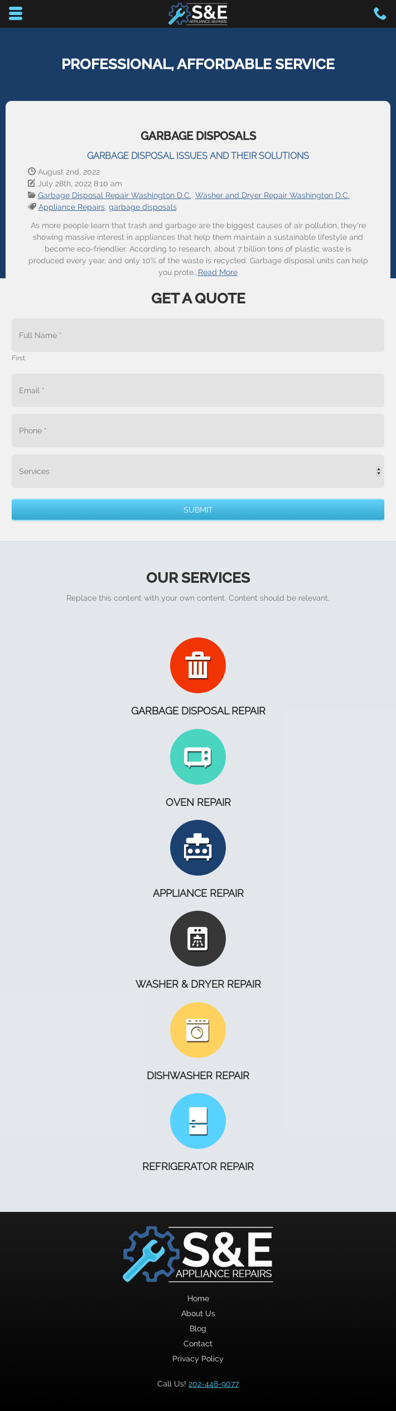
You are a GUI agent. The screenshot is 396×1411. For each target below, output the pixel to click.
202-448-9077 (214, 1383)
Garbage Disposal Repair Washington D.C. (114, 195)
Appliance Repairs (71, 206)
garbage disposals (143, 206)
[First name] (198, 335)
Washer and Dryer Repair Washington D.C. (272, 195)
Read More (218, 272)
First (18, 358)
